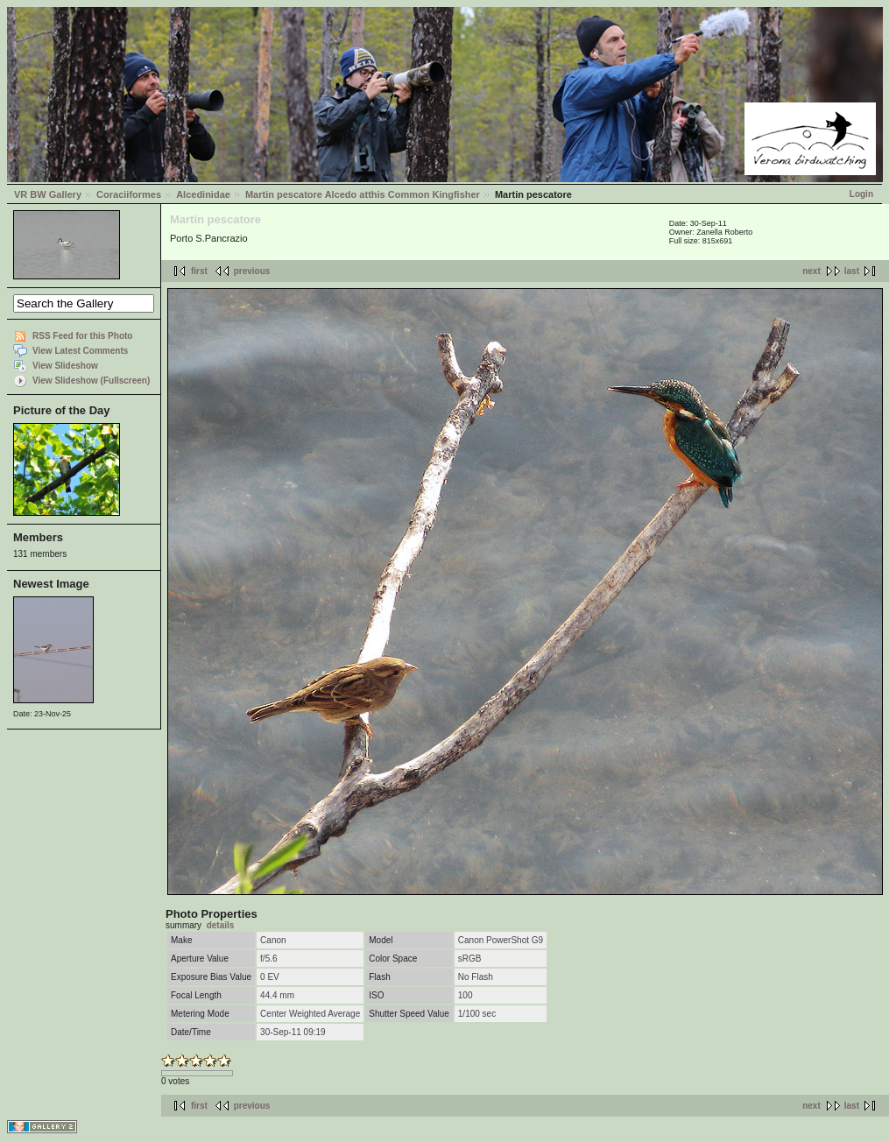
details (221, 925)
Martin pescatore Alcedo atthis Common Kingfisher (362, 194)
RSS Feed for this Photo (82, 336)
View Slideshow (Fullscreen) (91, 380)
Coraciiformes (128, 194)
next (811, 271)
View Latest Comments (80, 351)
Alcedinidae (203, 194)
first (199, 271)
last (851, 271)
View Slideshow (65, 365)
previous (252, 271)
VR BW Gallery (47, 194)
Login (861, 194)
